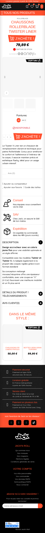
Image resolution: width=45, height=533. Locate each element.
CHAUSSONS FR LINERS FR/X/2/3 (12, 348)
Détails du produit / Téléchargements (15, 294)
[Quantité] (7, 137)
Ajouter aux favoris (13, 187)
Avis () (11, 173)
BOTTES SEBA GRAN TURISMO (32, 348)
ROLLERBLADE (22, 18)
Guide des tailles (33, 187)
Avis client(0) (10, 303)
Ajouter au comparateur (15, 184)
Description (10, 242)
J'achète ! (24, 38)
